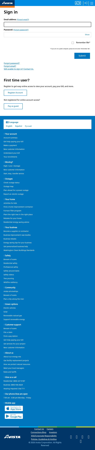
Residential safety (10, 263)
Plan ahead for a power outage (16, 190)
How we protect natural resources (17, 364)
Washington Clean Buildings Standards (19, 250)
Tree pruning (9, 279)
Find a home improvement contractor (18, 207)
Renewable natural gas (13, 316)
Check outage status (11, 183)
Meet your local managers (14, 368)
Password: (16, 30)
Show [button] (87, 35)
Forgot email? (10, 66)
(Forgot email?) (23, 20)
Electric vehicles (10, 308)
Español (18, 126)
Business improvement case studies (17, 235)
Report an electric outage (14, 194)
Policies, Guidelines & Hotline (44, 439)
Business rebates (10, 239)
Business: (14, 385)
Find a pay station (11, 336)
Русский (28, 126)
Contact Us (39, 429)
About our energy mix (12, 357)
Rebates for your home (13, 218)
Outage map (8, 186)
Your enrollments (10, 157)
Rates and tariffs (10, 372)
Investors (53, 432)
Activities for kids (10, 203)
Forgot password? (12, 63)
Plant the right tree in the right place (18, 215)
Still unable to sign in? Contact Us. (19, 69)
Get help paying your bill (13, 142)
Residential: (15, 381)
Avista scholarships (11, 291)
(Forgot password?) (20, 30)
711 (23, 389)
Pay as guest (13, 106)
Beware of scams (10, 259)
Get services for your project (14, 344)
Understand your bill (12, 153)
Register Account (15, 93)
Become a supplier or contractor (16, 231)
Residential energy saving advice (16, 222)
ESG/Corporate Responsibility (44, 436)
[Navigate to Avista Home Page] (7, 5)
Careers (50, 429)
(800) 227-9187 (19, 381)
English (9, 126)
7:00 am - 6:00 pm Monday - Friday (17, 398)
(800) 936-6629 (16, 385)
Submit (82, 55)
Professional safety (11, 267)
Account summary (10, 138)
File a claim (8, 332)
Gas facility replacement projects (16, 361)
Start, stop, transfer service (14, 174)
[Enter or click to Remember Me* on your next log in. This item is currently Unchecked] (73, 43)
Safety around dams (11, 271)
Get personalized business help (16, 247)
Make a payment (10, 145)
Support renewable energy (14, 319)
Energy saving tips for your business (17, 243)
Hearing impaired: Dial (15, 389)
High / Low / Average (12, 166)
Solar (6, 312)
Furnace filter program (12, 211)
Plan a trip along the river (14, 299)
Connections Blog (38, 432)
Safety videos (9, 275)
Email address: (16, 19)
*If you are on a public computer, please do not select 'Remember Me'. (70, 49)
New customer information (14, 149)
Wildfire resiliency (11, 282)
